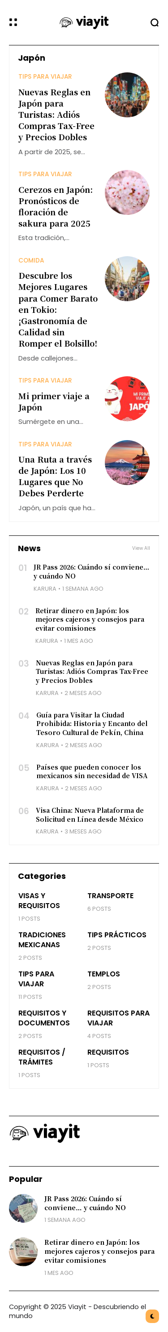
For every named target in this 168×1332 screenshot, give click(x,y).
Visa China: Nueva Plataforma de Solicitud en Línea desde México (90, 815)
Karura (45, 588)
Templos (103, 974)
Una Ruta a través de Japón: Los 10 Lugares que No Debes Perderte (55, 476)
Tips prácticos (116, 935)
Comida (31, 260)
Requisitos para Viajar (118, 1018)
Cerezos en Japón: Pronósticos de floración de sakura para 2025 (55, 206)
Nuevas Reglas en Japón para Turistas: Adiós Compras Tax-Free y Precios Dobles (56, 114)
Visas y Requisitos (39, 901)
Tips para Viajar (45, 76)
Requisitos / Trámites (41, 1057)
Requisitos (108, 1052)
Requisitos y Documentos (44, 1018)
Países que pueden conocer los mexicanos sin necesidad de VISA (91, 771)
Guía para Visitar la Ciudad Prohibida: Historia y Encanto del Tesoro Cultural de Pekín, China (91, 723)
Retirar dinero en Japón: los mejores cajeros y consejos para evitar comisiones (89, 619)
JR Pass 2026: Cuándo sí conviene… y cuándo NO (85, 1203)
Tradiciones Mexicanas (42, 940)
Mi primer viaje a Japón (54, 401)
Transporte (110, 896)
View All (141, 548)
